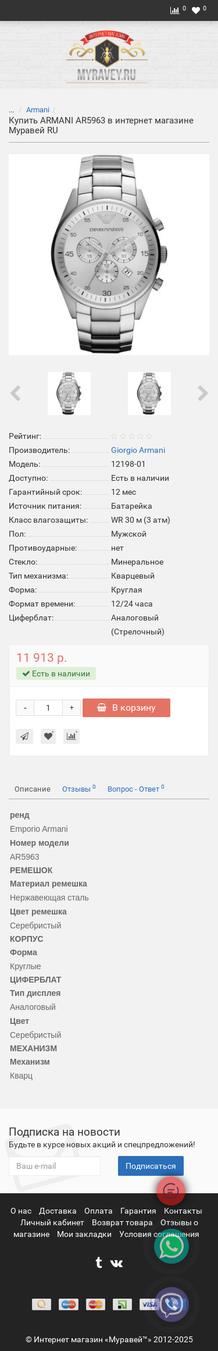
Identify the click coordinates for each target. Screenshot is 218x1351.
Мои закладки (84, 1234)
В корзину (126, 707)
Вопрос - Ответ (136, 788)
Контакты (183, 1210)
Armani (37, 109)
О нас (21, 1210)
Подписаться (151, 1166)
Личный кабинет (53, 1222)
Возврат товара (123, 1222)
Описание (33, 789)
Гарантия (139, 1210)
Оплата (99, 1210)
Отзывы (79, 788)
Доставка (58, 1210)
